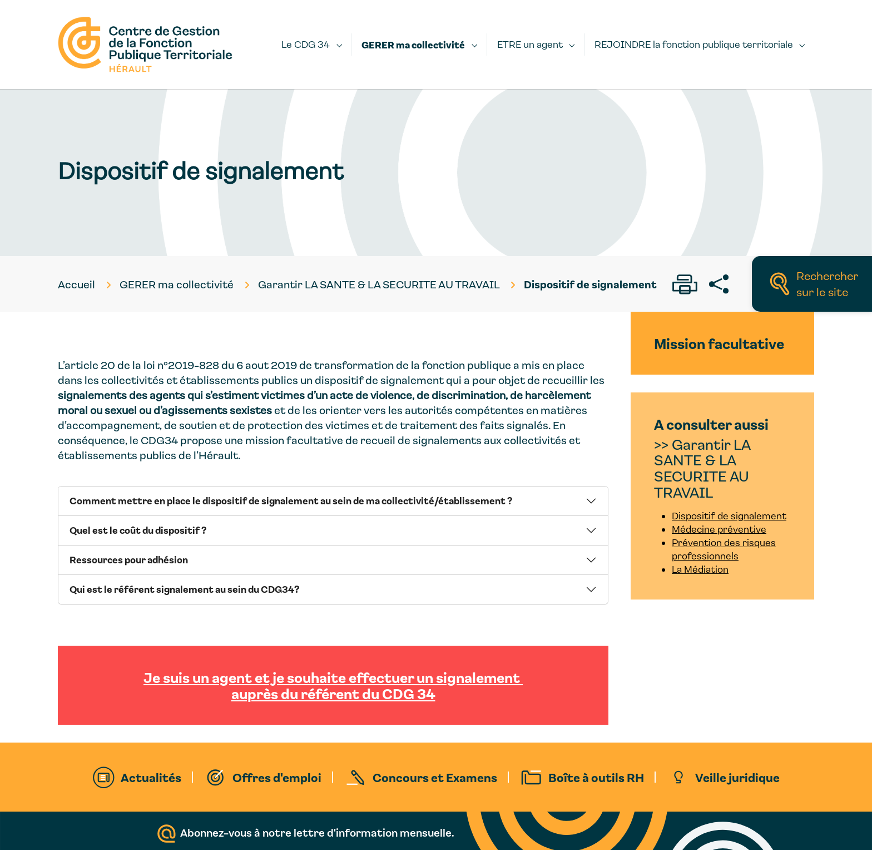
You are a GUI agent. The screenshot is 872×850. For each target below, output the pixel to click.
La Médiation (700, 569)
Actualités (151, 777)
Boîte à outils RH (596, 777)
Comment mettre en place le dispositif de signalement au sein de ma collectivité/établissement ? (291, 500)
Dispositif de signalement (729, 516)
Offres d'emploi (276, 777)
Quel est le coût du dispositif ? (138, 530)
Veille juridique (737, 777)
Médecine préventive (719, 529)
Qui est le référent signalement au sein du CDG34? (184, 589)
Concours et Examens (435, 777)
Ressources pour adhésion (129, 559)
